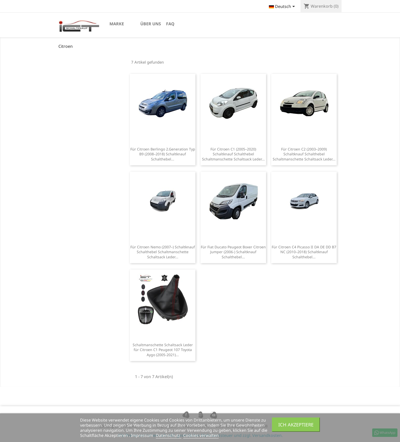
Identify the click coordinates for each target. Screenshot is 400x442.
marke (116, 24)
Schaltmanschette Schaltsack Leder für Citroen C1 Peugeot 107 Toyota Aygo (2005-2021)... (163, 349)
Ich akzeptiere (296, 424)
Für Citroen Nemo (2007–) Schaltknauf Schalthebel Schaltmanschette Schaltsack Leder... (162, 252)
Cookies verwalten (201, 435)
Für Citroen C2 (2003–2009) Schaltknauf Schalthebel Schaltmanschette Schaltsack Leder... (304, 154)
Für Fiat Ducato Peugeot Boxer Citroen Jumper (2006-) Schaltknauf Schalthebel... (233, 252)
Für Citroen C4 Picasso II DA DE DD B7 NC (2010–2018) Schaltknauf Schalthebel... (304, 252)
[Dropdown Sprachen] (283, 7)
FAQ (170, 24)
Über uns (150, 24)
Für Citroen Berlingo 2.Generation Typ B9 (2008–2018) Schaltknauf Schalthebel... (162, 154)
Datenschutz (168, 435)
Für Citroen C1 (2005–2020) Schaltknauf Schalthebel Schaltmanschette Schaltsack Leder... (233, 154)
